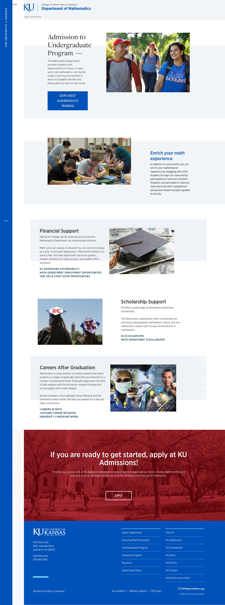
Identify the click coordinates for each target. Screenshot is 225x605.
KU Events (171, 562)
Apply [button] (118, 496)
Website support (138, 591)
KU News (170, 555)
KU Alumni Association (178, 578)
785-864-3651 (40, 559)
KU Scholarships (133, 336)
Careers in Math (51, 409)
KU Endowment (174, 547)
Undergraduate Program (135, 547)
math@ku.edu (40, 555)
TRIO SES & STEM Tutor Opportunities (65, 276)
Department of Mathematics (66, 8)
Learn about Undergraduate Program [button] (68, 101)
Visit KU (170, 532)
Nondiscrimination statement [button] (49, 591)
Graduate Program (132, 555)
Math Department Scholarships (143, 339)
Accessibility (118, 591)
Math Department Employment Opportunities (71, 272)
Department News (131, 570)
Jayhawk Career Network (58, 413)
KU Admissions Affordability (60, 269)
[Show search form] (211, 7)
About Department (132, 532)
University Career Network (59, 416)
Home (26, 17)
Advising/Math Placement (136, 540)
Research (127, 562)
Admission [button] (36, 17)
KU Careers (172, 570)
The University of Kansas (194, 594)
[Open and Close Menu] (6, 302)
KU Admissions (174, 540)
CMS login (156, 591)
